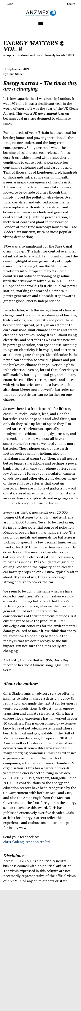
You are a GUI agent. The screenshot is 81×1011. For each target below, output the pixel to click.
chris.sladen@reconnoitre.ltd (26, 841)
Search (69, 3)
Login (8, 3)
